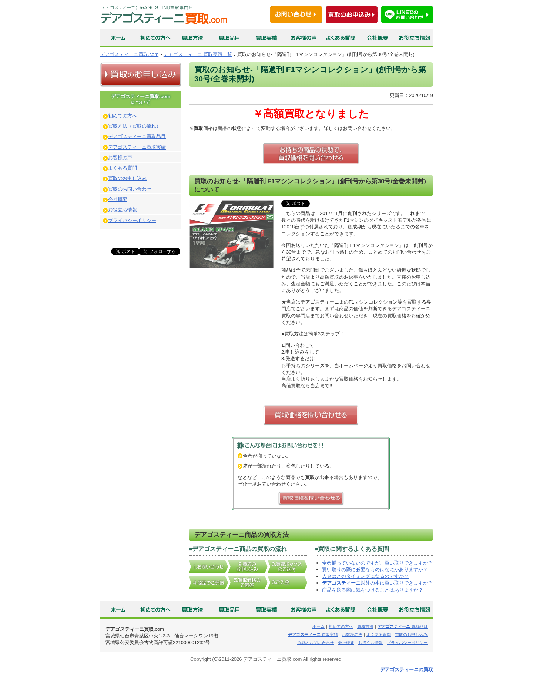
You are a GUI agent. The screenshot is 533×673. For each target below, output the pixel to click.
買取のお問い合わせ (129, 189)
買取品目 (403, 626)
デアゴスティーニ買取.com (129, 54)
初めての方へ (122, 115)
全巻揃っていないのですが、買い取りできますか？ (377, 563)
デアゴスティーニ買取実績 (137, 147)
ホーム (318, 626)
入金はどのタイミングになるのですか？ (365, 576)
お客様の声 (120, 157)
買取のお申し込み (127, 178)
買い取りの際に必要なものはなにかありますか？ (375, 569)
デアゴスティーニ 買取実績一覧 (198, 54)
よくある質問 (122, 168)
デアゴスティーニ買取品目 (137, 136)
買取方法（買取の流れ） (134, 126)
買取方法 (365, 626)
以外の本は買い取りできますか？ (377, 583)
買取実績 (313, 634)
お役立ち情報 (122, 209)
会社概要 (117, 199)
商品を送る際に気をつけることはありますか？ (372, 590)
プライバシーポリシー (132, 220)
